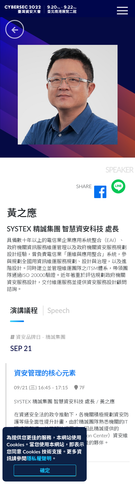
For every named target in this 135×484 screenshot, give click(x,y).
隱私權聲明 (39, 458)
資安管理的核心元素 (45, 373)
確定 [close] (45, 470)
